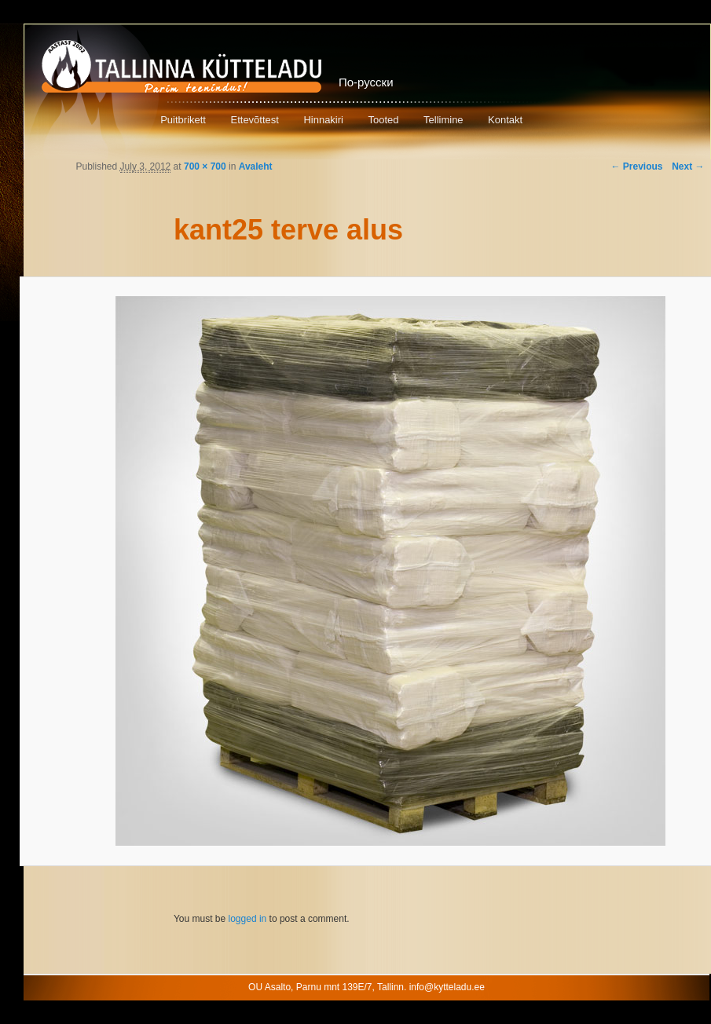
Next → (688, 166)
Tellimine (443, 120)
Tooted (383, 120)
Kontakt (505, 120)
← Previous (636, 166)
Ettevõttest (254, 120)
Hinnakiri (323, 120)
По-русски (366, 82)
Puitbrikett (183, 120)
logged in (248, 918)
